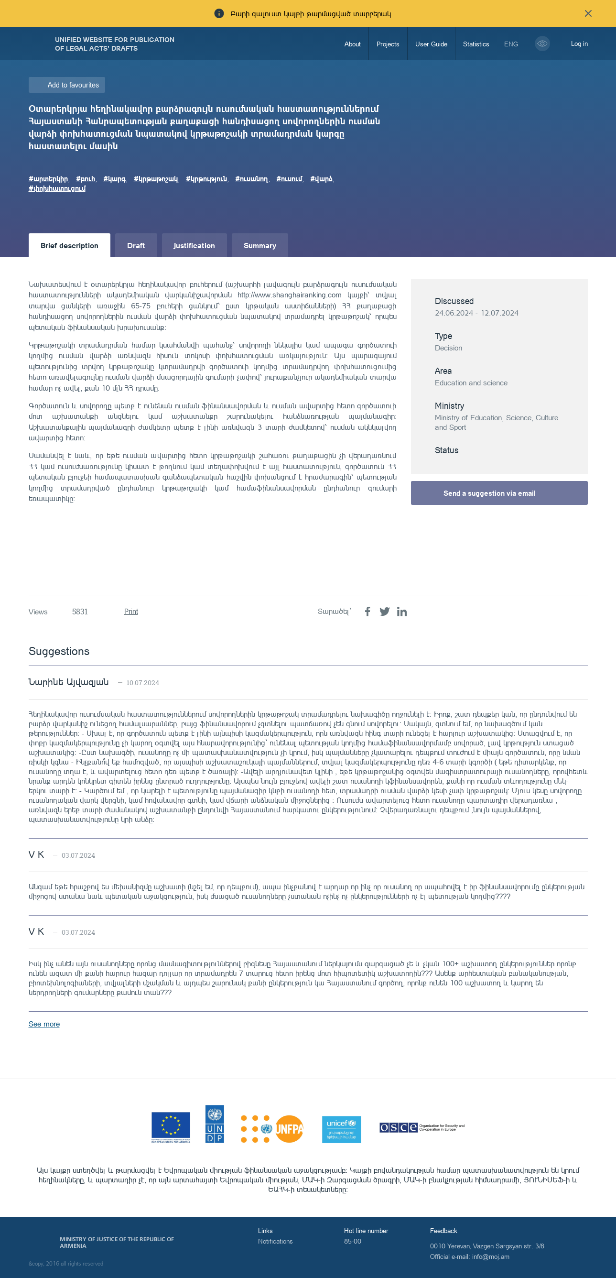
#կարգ (114, 178)
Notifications (275, 1241)
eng (511, 44)
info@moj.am (490, 1256)
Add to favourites (73, 84)
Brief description (69, 245)
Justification (194, 245)
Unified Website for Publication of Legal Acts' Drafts (114, 43)
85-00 (352, 1241)
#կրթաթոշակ (156, 178)
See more (44, 1023)
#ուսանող (251, 178)
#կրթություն (206, 178)
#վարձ (321, 178)
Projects (388, 44)
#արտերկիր (48, 178)
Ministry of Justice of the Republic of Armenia (117, 1242)
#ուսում (289, 178)
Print (131, 611)
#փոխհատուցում (57, 188)
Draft (136, 245)
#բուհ (85, 178)
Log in (579, 43)
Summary (260, 245)
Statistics (476, 44)
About (353, 44)
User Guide (431, 44)
